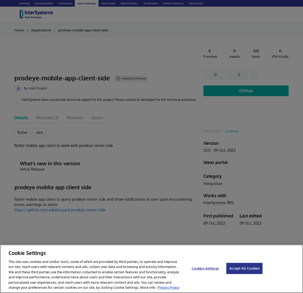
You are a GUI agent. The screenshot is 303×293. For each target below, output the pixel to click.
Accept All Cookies (244, 268)
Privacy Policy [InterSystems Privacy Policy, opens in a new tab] (168, 287)
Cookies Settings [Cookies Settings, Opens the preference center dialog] (205, 268)
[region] (151, 269)
